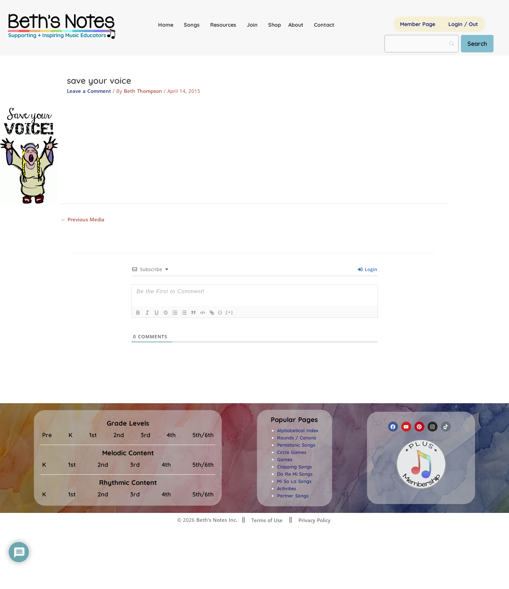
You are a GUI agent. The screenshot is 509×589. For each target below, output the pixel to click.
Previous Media (82, 219)
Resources (225, 24)
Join (254, 24)
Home (167, 24)
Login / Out (463, 24)
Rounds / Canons (296, 438)
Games (285, 460)
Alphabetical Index (297, 431)
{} (220, 312)
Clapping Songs (294, 467)
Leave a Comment (89, 91)
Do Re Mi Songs (295, 474)
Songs (193, 24)
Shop (274, 24)
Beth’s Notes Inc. (216, 520)
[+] (229, 312)
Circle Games (291, 452)
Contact (324, 24)
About (297, 24)
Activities (286, 488)
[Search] (477, 43)
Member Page (417, 24)
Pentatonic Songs (296, 445)
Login (367, 269)
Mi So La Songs (294, 481)
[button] (294, 419)
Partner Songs (293, 496)
